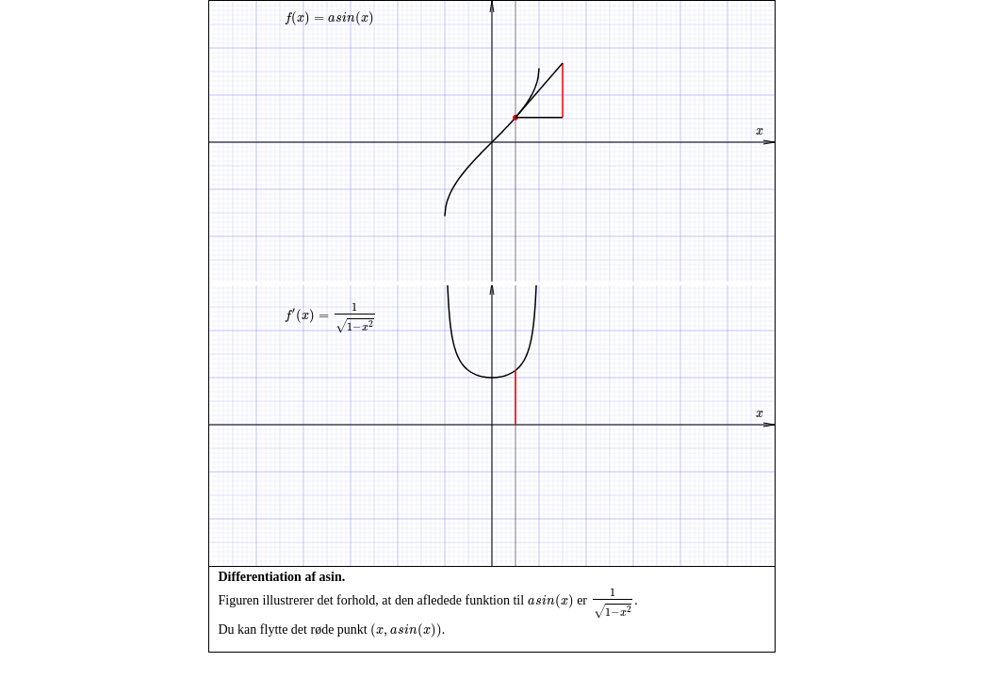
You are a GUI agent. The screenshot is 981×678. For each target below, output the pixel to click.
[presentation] (330, 18)
